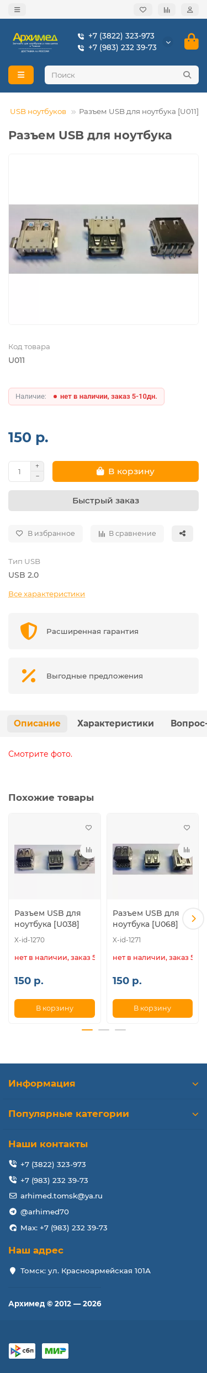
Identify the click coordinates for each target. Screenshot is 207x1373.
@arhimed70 (44, 1211)
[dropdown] (17, 9)
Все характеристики (46, 593)
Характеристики (115, 723)
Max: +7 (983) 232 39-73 (64, 1227)
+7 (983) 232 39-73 (115, 47)
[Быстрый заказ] (103, 500)
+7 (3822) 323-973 (114, 36)
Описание (37, 723)
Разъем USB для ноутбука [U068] (146, 918)
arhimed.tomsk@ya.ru (61, 1195)
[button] (193, 919)
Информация (103, 1083)
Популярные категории (103, 1113)
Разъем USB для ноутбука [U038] (47, 918)
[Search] (122, 75)
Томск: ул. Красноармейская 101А (85, 1270)
